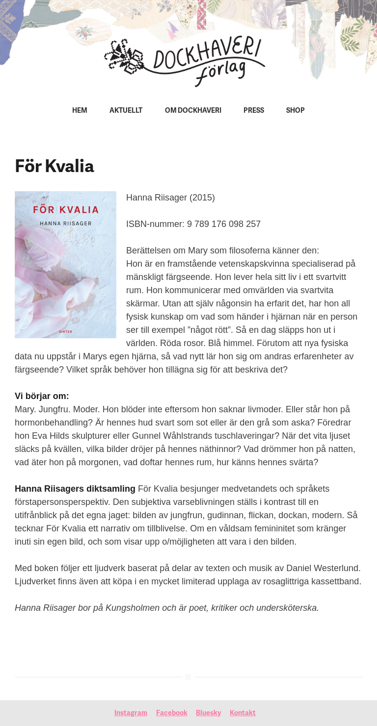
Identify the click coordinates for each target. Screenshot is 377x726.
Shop (295, 111)
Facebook (172, 713)
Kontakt (243, 713)
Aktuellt (125, 111)
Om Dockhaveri (193, 111)
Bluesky (208, 713)
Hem (79, 111)
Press (253, 111)
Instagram (130, 713)
